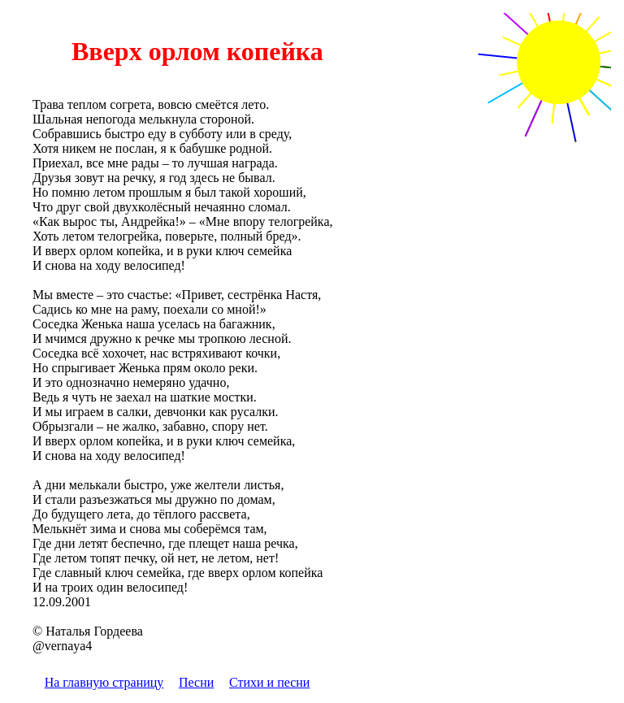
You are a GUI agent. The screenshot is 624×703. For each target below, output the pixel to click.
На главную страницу (104, 682)
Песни (196, 682)
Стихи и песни (269, 682)
